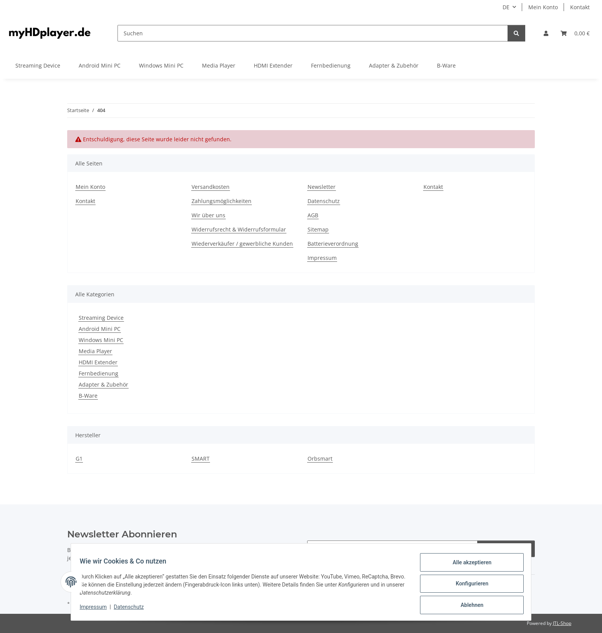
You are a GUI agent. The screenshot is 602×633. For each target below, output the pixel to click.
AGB (313, 215)
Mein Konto (543, 7)
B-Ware (88, 395)
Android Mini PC (100, 328)
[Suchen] (312, 33)
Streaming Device (101, 317)
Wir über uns (208, 215)
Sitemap (318, 229)
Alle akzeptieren (468, 566)
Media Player (95, 351)
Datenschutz (132, 609)
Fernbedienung (98, 373)
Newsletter (322, 186)
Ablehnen (468, 606)
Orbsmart (320, 458)
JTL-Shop (562, 623)
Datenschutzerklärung (201, 550)
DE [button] (506, 7)
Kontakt (580, 7)
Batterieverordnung (333, 243)
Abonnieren (506, 548)
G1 (79, 458)
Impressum (96, 609)
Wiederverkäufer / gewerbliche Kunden (242, 243)
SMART (201, 458)
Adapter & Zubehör (103, 384)
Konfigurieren (468, 586)
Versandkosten (211, 186)
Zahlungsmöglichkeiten (221, 201)
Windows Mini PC (101, 340)
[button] (546, 33)
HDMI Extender (98, 362)
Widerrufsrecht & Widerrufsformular (239, 229)
